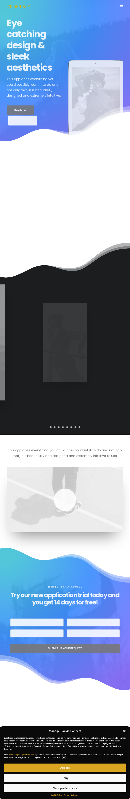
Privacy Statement (71, 795)
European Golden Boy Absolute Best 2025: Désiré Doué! (96, 726)
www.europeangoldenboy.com (21, 755)
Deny (65, 778)
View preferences (65, 788)
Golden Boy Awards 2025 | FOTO (32, 722)
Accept (65, 767)
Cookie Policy (56, 795)
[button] (124, 731)
